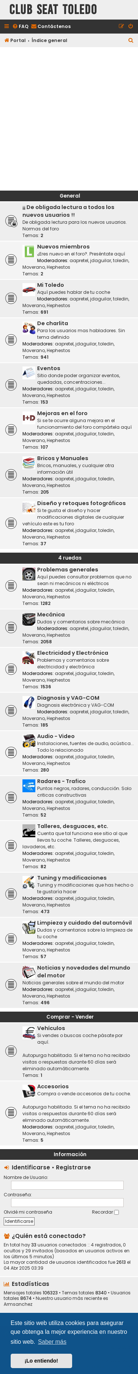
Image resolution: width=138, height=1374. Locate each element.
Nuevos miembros (63, 246)
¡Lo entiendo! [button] (41, 1361)
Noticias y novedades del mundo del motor (83, 971)
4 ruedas (70, 557)
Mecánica (51, 614)
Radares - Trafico (61, 781)
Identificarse (31, 1167)
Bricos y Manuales (62, 458)
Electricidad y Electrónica (72, 653)
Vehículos (51, 1028)
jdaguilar (100, 260)
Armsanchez (18, 1304)
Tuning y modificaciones (72, 877)
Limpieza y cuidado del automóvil (84, 922)
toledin (120, 260)
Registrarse (73, 1167)
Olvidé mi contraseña (28, 1212)
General (70, 195)
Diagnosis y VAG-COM (68, 698)
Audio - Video (56, 736)
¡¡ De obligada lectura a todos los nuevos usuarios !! (68, 211)
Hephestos (58, 267)
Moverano (33, 267)
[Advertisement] (69, 118)
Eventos (48, 368)
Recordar (105, 1212)
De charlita (52, 323)
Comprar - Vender (70, 1016)
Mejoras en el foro (62, 413)
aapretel (79, 260)
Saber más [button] (52, 1342)
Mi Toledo (50, 285)
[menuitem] (20, 27)
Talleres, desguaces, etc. (72, 826)
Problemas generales (67, 569)
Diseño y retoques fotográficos (81, 503)
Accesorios (53, 1086)
